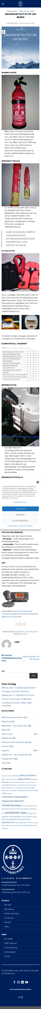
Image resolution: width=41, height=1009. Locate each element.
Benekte (20, 515)
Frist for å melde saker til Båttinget (16, 699)
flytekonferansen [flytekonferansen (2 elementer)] (8, 788)
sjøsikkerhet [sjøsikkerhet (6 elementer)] (8, 822)
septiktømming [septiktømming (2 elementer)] (24, 819)
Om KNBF (8, 939)
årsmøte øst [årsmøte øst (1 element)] (5, 828)
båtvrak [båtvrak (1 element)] (12, 782)
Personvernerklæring (26, 525)
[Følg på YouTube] (26, 982)
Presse (7, 956)
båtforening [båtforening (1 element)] (14, 779)
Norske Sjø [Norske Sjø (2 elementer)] (19, 809)
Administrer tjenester (20, 502)
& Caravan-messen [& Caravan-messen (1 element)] (7, 776)
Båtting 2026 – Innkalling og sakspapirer (19, 688)
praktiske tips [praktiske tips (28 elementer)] (15, 812)
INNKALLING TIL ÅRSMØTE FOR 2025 (18, 695)
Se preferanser (20, 521)
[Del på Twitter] (20, 624)
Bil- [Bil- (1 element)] (36, 776)
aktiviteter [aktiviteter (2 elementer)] (16, 776)
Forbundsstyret (11, 948)
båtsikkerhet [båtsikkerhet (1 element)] (34, 779)
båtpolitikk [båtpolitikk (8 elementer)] (24, 779)
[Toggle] (38, 734)
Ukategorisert (8, 759)
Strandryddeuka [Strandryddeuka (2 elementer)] (20, 822)
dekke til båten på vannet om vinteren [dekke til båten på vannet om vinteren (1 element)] (25, 782)
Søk (3, 671)
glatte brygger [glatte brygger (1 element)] (31, 788)
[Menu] (3, 3)
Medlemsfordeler (11, 914)
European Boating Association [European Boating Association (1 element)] (25, 785)
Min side (7, 905)
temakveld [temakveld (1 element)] (30, 822)
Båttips (5, 730)
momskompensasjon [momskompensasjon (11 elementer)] (15, 796)
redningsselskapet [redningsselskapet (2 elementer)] (15, 816)
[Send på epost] (24, 624)
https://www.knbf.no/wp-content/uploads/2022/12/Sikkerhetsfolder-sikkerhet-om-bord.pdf (20, 614)
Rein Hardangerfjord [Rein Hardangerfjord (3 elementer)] (10, 819)
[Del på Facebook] (16, 624)
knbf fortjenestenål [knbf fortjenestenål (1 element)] (22, 790)
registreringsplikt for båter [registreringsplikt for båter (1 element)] (29, 816)
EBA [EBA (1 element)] (16, 785)
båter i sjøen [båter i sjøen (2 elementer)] (6, 779)
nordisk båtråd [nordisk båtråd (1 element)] (28, 806)
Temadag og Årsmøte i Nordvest (15, 691)
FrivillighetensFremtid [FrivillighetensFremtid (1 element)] (20, 788)
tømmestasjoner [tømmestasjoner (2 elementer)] (17, 825)
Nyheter (5, 746)
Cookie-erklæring (12, 525)
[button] (38, 482)
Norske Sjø (8, 918)
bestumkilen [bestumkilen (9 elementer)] (27, 775)
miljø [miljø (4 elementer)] (4, 793)
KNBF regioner (10, 943)
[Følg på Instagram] (18, 982)
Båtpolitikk (6, 722)
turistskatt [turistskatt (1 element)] (8, 825)
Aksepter (20, 509)
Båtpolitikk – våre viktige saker (15, 726)
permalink (23, 634)
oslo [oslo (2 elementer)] (3, 813)
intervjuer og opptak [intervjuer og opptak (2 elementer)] (9, 790)
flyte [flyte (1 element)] (35, 785)
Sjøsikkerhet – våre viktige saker (15, 755)
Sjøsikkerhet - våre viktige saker (20, 11)
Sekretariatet (10, 952)
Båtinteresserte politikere (13, 717)
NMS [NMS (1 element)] (22, 806)
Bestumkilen (7, 734)
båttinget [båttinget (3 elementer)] (5, 782)
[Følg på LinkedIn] (22, 982)
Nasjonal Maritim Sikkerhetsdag (15, 742)
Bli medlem (9, 909)
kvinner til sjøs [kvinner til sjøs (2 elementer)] (33, 790)
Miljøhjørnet (7, 738)
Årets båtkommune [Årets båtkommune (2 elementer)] (30, 825)
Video (4, 763)
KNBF (33, 23)
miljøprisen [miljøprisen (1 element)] (10, 793)
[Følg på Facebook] (14, 982)
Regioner (6, 751)
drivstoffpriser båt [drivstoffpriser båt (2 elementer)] (8, 785)
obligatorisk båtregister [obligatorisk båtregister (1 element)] (30, 809)
